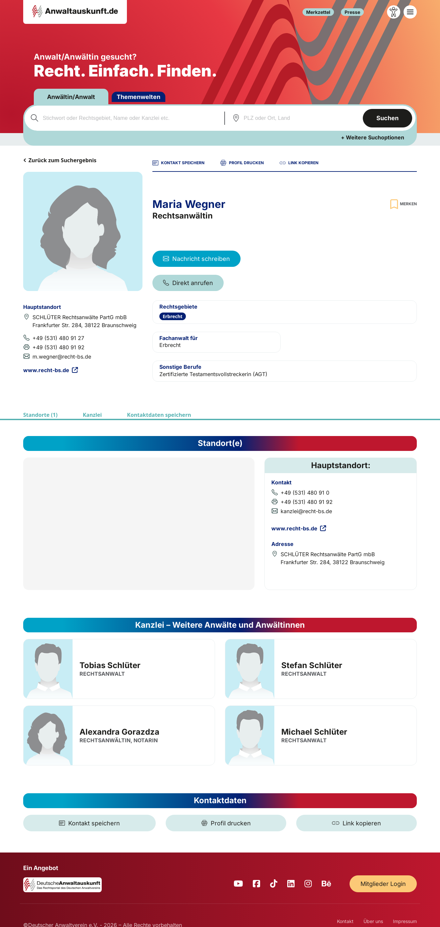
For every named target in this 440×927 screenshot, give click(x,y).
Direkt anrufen (188, 282)
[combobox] (123, 118)
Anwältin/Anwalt (71, 96)
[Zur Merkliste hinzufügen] (402, 204)
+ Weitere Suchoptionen (372, 137)
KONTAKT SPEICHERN (178, 163)
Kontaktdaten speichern (159, 414)
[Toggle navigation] (410, 12)
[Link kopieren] (356, 823)
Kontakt (345, 921)
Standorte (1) (40, 414)
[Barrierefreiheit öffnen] (393, 12)
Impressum (405, 921)
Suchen (387, 118)
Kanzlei (92, 414)
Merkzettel (318, 12)
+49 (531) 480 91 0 (305, 492)
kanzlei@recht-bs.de (306, 511)
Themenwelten (138, 96)
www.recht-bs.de (50, 370)
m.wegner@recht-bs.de (61, 356)
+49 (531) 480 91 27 (58, 338)
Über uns (373, 921)
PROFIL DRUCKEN (242, 163)
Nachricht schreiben (196, 258)
